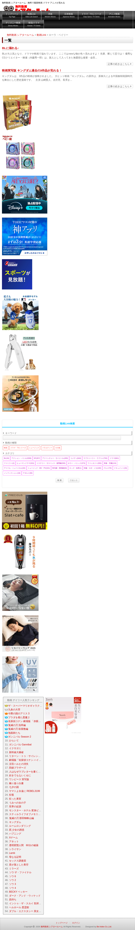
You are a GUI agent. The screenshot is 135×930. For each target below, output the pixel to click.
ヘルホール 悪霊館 (19, 907)
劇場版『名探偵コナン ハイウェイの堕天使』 (33, 760)
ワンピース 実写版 (19, 779)
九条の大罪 (14, 709)
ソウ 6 (12, 876)
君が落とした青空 (18, 864)
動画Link (31, 16)
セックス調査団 (17, 860)
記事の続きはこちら (119, 64)
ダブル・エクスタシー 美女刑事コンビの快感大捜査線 (38, 911)
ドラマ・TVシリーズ (91, 16)
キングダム (15, 822)
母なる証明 (15, 857)
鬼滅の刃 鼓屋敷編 (18, 729)
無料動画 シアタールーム (52, 926)
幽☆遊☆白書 (16, 783)
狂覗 (11, 795)
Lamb (12, 853)
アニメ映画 (114, 16)
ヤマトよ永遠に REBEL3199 (24, 791)
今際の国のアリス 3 (18, 713)
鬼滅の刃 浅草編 (17, 725)
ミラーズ (14, 868)
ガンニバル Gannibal (20, 744)
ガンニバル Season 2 (19, 736)
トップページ (12, 16)
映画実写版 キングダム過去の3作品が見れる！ (32, 70)
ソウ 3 (12, 884)
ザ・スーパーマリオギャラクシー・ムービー (32, 705)
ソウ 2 (12, 880)
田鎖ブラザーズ (17, 767)
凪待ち (12, 899)
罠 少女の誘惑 (16, 830)
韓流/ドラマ (33, 25)
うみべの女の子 (17, 802)
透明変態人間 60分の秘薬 (23, 845)
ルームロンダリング (20, 826)
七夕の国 (14, 787)
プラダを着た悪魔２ (19, 717)
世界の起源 (15, 806)
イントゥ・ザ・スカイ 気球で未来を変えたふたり (36, 903)
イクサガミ (15, 748)
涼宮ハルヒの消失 (18, 764)
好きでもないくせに (20, 775)
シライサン (15, 849)
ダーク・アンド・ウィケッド (25, 895)
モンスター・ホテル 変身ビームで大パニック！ (34, 810)
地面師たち (14, 733)
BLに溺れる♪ (10, 48)
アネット (14, 841)
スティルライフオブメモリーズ (26, 814)
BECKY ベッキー (18, 891)
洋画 (50, 16)
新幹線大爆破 (16, 752)
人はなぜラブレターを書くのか (26, 771)
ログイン (76, 923)
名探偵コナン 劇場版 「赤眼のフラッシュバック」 (35, 721)
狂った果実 (15, 798)
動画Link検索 (67, 423)
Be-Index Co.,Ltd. (104, 926)
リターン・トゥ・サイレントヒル (27, 756)
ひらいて (14, 740)
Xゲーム (13, 837)
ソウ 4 (12, 888)
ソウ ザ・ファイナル (20, 872)
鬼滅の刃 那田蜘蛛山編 (21, 818)
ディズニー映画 (13, 25)
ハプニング (15, 833)
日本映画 (69, 16)
